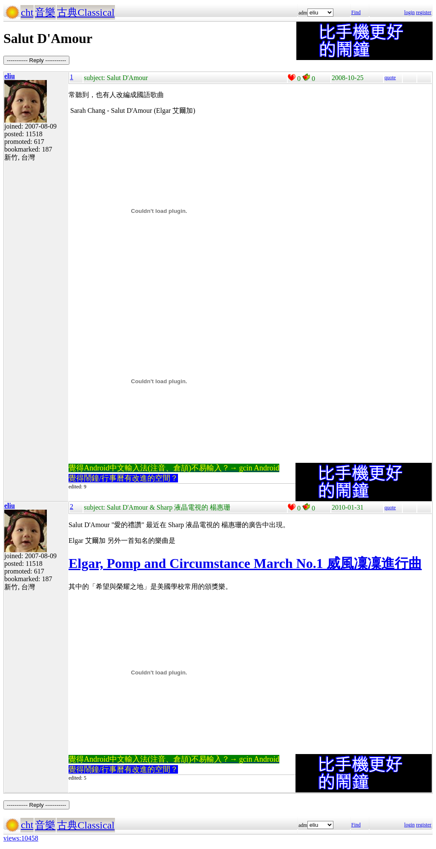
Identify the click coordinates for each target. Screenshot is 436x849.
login (409, 12)
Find (356, 12)
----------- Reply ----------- (36, 60)
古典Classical (86, 12)
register (423, 12)
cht (27, 12)
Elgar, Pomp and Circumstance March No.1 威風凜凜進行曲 (245, 563)
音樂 (45, 12)
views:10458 (20, 838)
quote (390, 77)
